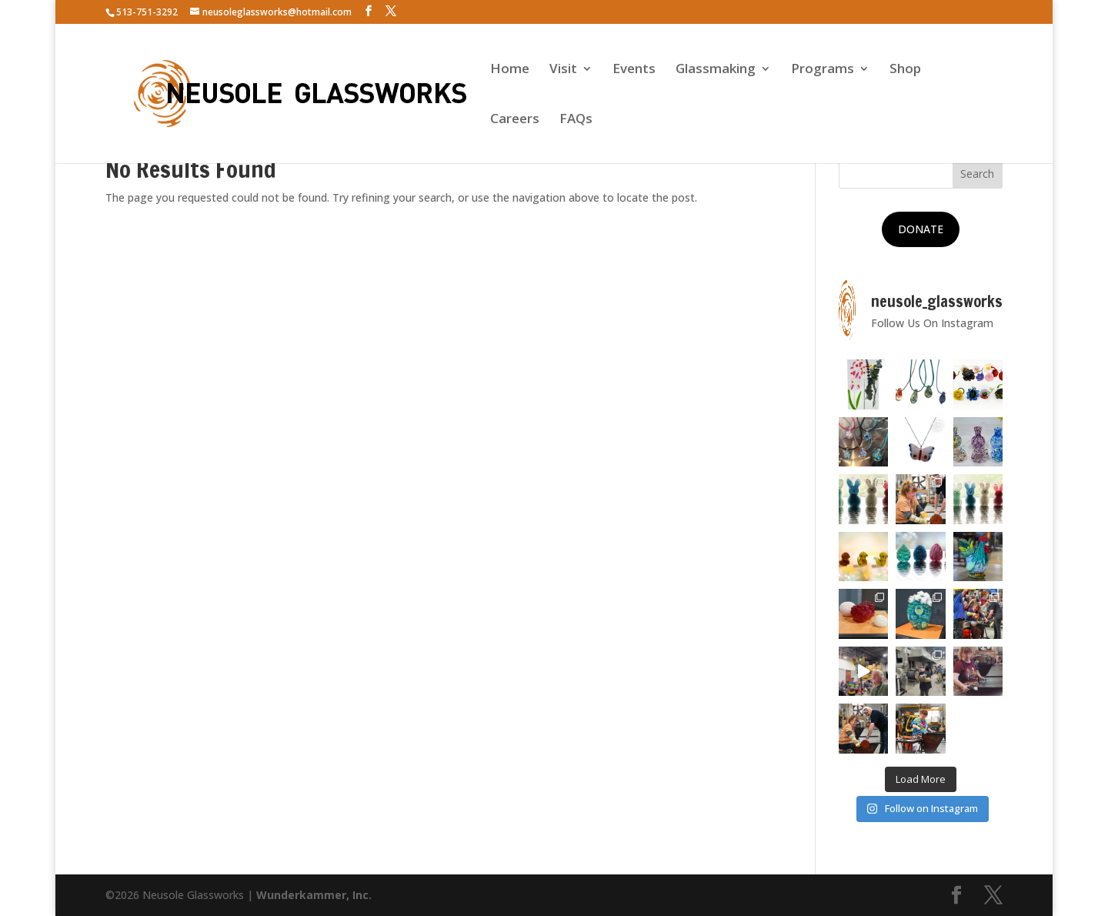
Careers (514, 120)
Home (509, 70)
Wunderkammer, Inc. (314, 895)
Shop (905, 70)
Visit (563, 70)
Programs (822, 70)
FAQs (575, 120)
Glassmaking (716, 70)
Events (634, 70)
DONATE (920, 229)
